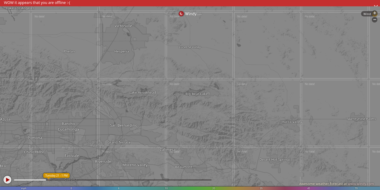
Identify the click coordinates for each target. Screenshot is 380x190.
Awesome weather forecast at (336, 183)
